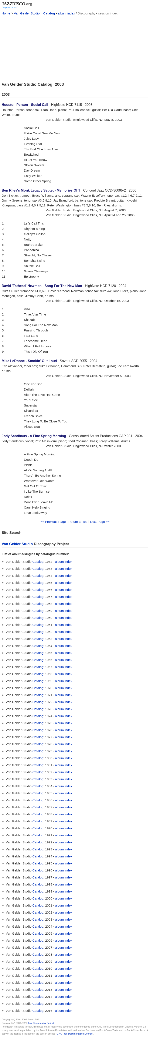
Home (6, 13)
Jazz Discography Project (41, 1023)
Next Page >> (100, 521)
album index (66, 13)
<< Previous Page (53, 521)
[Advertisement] (75, 48)
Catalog (49, 13)
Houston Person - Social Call (25, 105)
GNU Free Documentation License (75, 1033)
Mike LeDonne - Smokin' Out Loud (29, 361)
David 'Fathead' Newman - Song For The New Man (42, 286)
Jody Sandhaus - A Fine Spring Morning (34, 436)
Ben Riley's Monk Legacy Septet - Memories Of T (41, 190)
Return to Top (78, 521)
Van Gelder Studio (27, 13)
